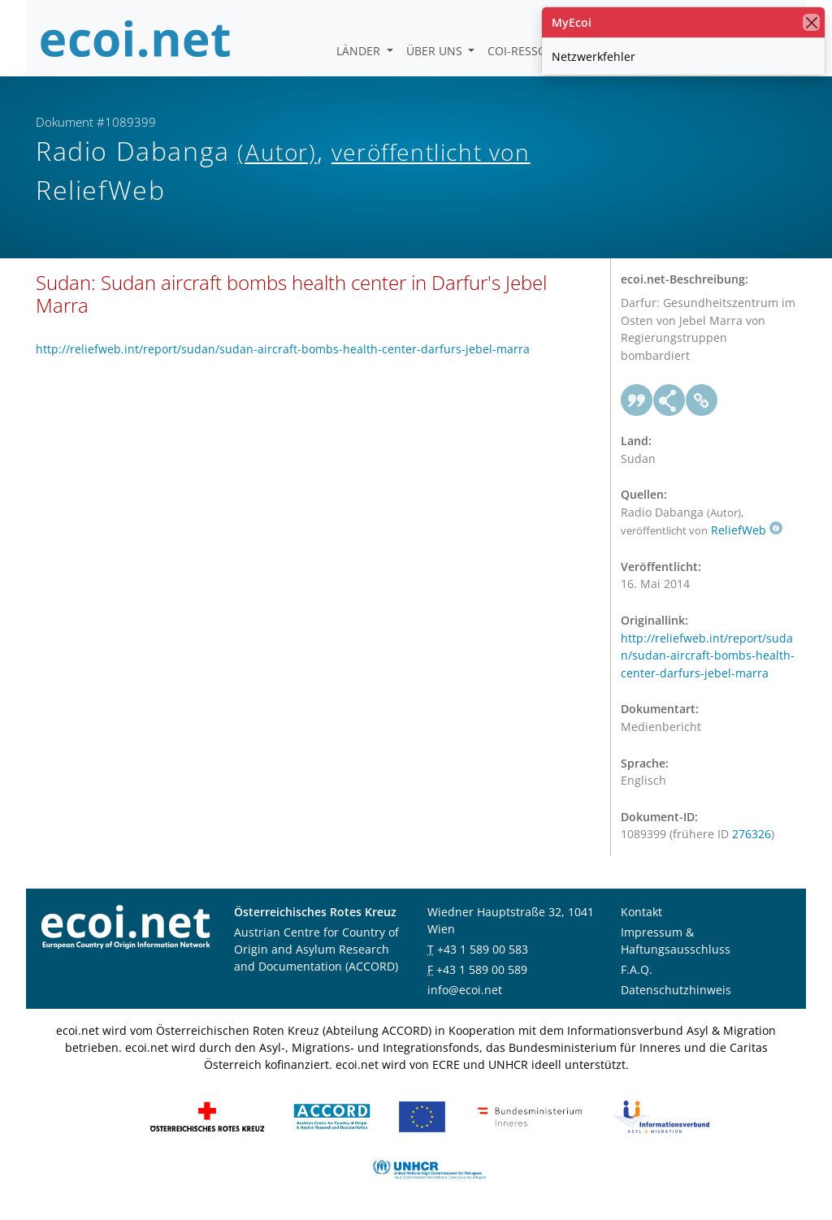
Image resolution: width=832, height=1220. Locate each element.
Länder (360, 50)
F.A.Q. (636, 969)
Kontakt (641, 911)
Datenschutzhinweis (676, 989)
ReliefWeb (746, 530)
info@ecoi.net (464, 989)
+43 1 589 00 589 (481, 969)
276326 (751, 833)
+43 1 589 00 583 (482, 949)
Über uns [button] (436, 50)
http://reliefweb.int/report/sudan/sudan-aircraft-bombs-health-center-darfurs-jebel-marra (283, 349)
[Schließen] (811, 22)
